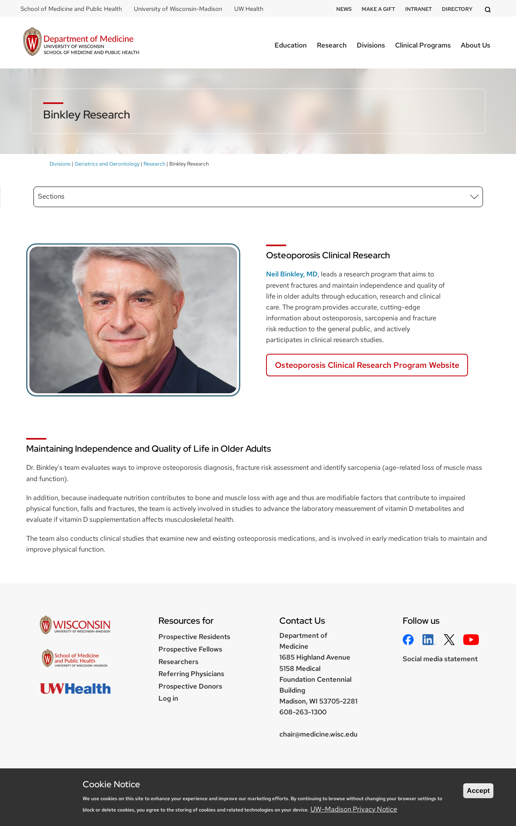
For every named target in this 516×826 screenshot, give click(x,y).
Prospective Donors (190, 686)
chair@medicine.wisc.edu (318, 734)
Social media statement (440, 658)
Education (291, 45)
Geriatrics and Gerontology (107, 163)
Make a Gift (378, 9)
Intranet (418, 9)
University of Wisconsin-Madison (178, 9)
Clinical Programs (423, 45)
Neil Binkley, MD (292, 274)
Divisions (371, 45)
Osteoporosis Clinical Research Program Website (367, 365)
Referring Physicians (191, 673)
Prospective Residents (194, 636)
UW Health (248, 9)
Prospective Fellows (190, 649)
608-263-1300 (303, 712)
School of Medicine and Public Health (71, 9)
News (344, 9)
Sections (51, 196)
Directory (457, 9)
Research (332, 45)
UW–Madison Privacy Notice (353, 809)
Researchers (178, 661)
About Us (475, 45)
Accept (478, 791)
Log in (168, 698)
